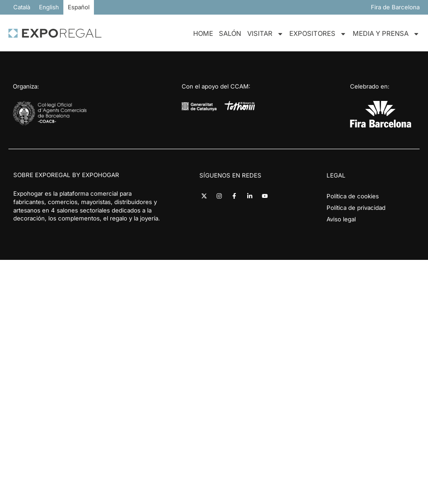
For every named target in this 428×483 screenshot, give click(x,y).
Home (203, 33)
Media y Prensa (386, 34)
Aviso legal (341, 219)
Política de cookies (353, 196)
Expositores (317, 34)
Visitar (265, 34)
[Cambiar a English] (49, 7)
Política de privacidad (356, 207)
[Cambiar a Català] (22, 7)
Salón (230, 33)
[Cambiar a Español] (78, 7)
